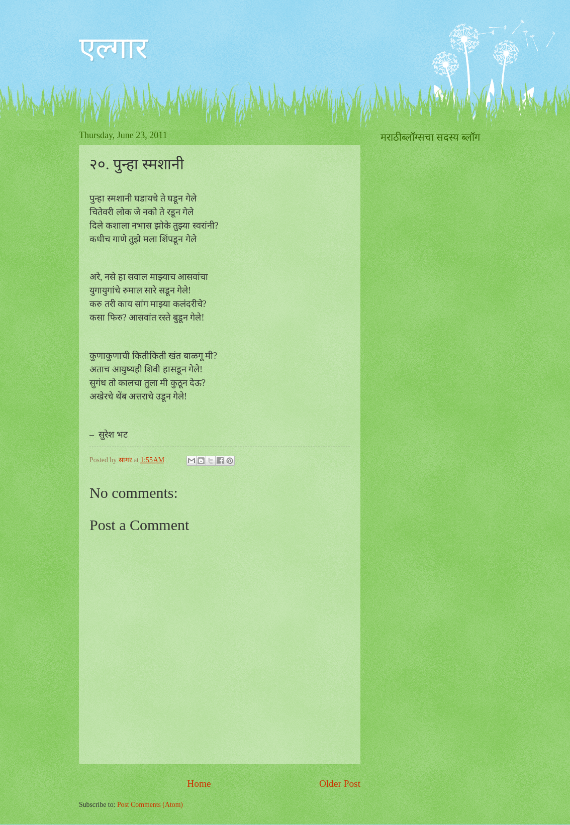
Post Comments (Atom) (150, 804)
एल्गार (113, 48)
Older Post (339, 783)
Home (199, 783)
